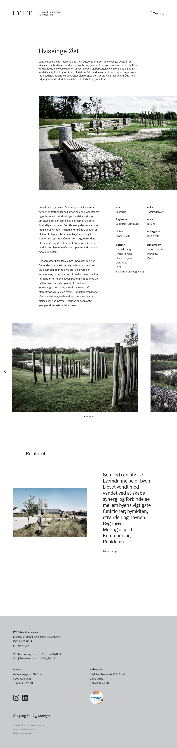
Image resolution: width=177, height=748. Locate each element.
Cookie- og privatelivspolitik (24, 729)
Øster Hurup (110, 551)
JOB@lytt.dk (47, 658)
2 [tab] (87, 416)
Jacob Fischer (155, 249)
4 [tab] (92, 416)
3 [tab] (90, 416)
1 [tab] (84, 416)
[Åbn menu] (157, 13)
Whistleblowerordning (22, 733)
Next (171, 371)
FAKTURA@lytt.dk (51, 654)
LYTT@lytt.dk (21, 645)
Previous (5, 371)
